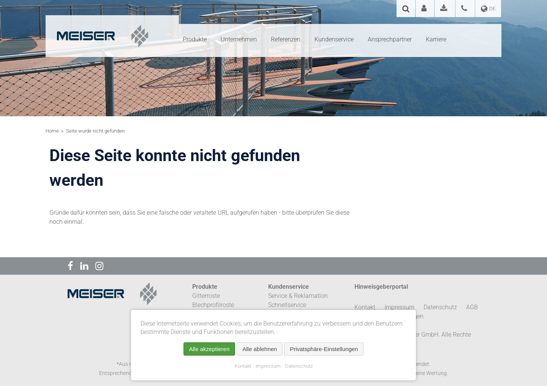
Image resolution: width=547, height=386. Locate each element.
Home (52, 131)
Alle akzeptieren (209, 349)
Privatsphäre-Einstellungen (324, 349)
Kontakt (243, 366)
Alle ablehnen (259, 349)
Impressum (268, 366)
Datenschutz (299, 366)
